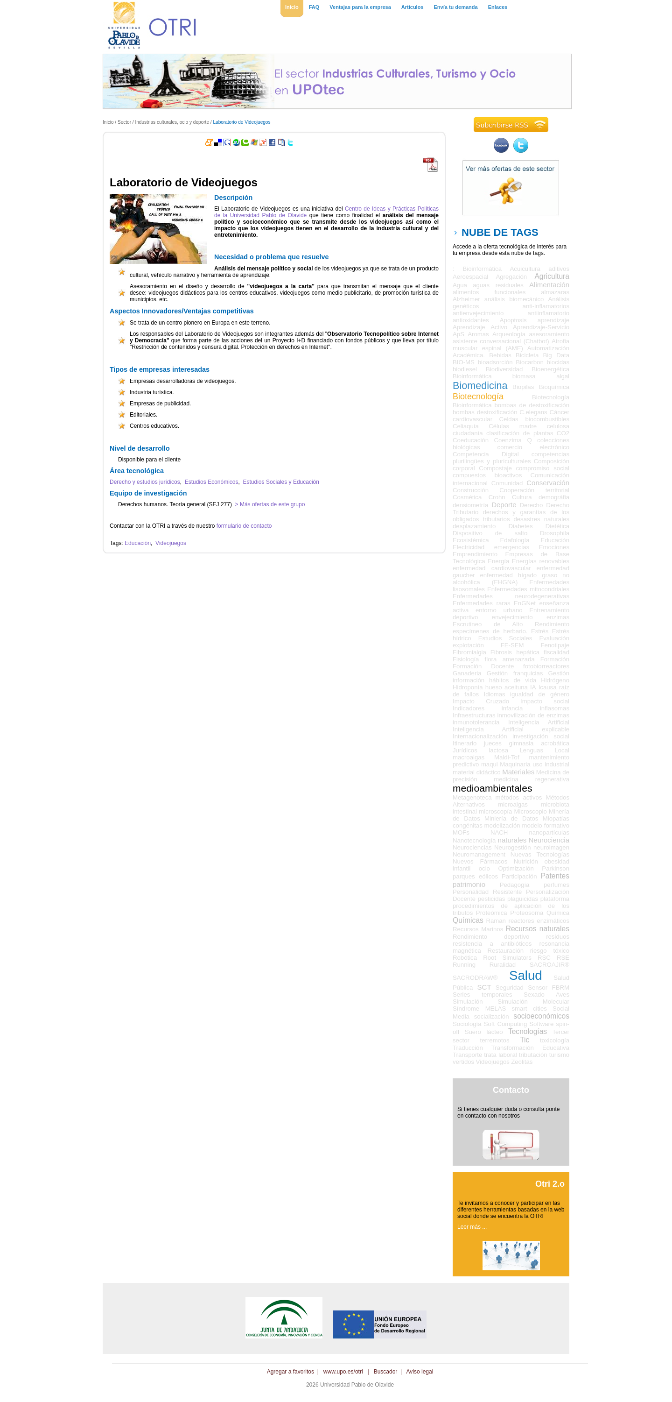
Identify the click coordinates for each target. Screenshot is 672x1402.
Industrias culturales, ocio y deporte (172, 122)
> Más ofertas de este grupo (269, 504)
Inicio (108, 122)
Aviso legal (420, 1371)
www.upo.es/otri (343, 1371)
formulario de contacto (244, 526)
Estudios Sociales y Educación (281, 482)
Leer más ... (472, 1227)
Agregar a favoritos (290, 1371)
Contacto (511, 1090)
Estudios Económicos (211, 482)
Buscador (386, 1371)
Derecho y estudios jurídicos (145, 482)
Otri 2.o (550, 1184)
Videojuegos (170, 543)
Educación (138, 543)
